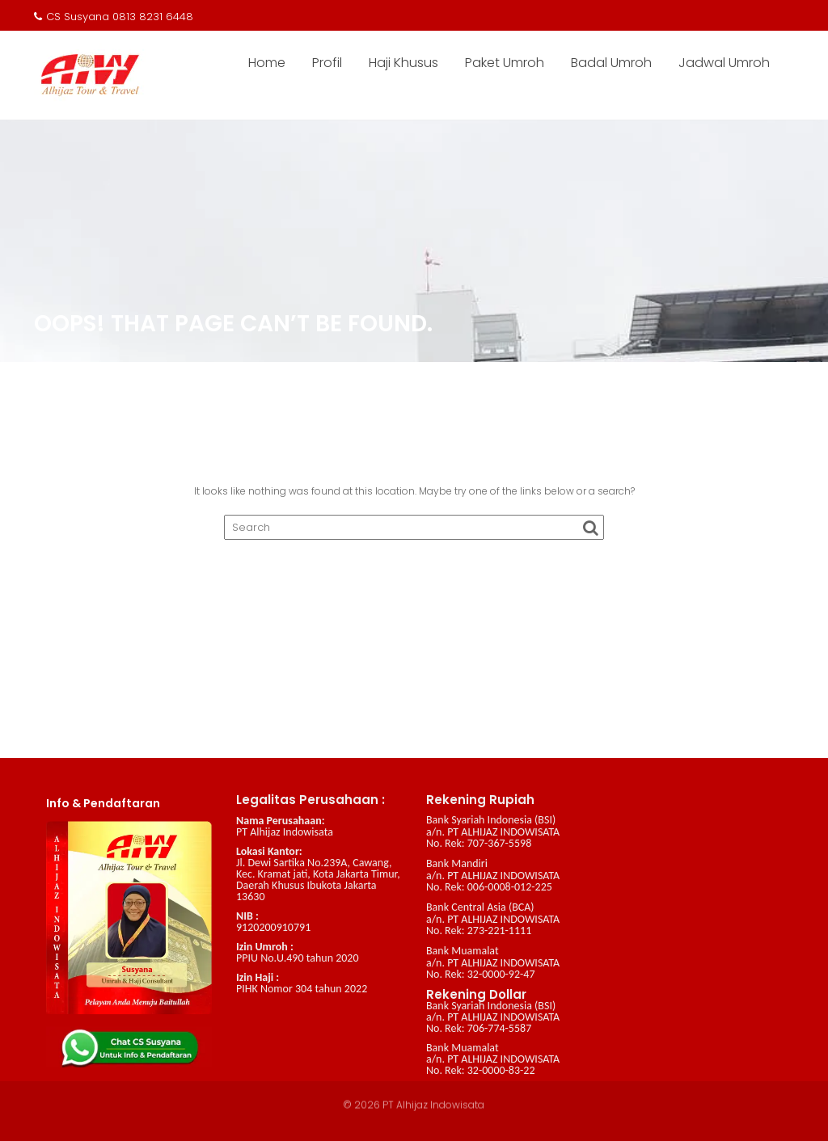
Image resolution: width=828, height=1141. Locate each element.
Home (266, 62)
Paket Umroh (504, 62)
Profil (327, 62)
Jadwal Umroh (724, 62)
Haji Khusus (403, 62)
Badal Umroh (611, 62)
